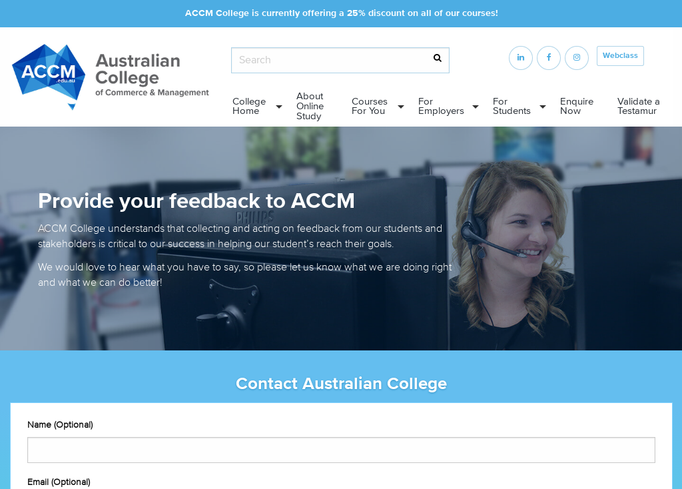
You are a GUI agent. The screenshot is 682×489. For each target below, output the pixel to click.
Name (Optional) (60, 424)
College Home (249, 106)
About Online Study (310, 106)
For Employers (441, 106)
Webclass (620, 56)
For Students (512, 106)
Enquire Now (576, 106)
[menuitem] (253, 107)
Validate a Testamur (638, 106)
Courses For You (370, 106)
